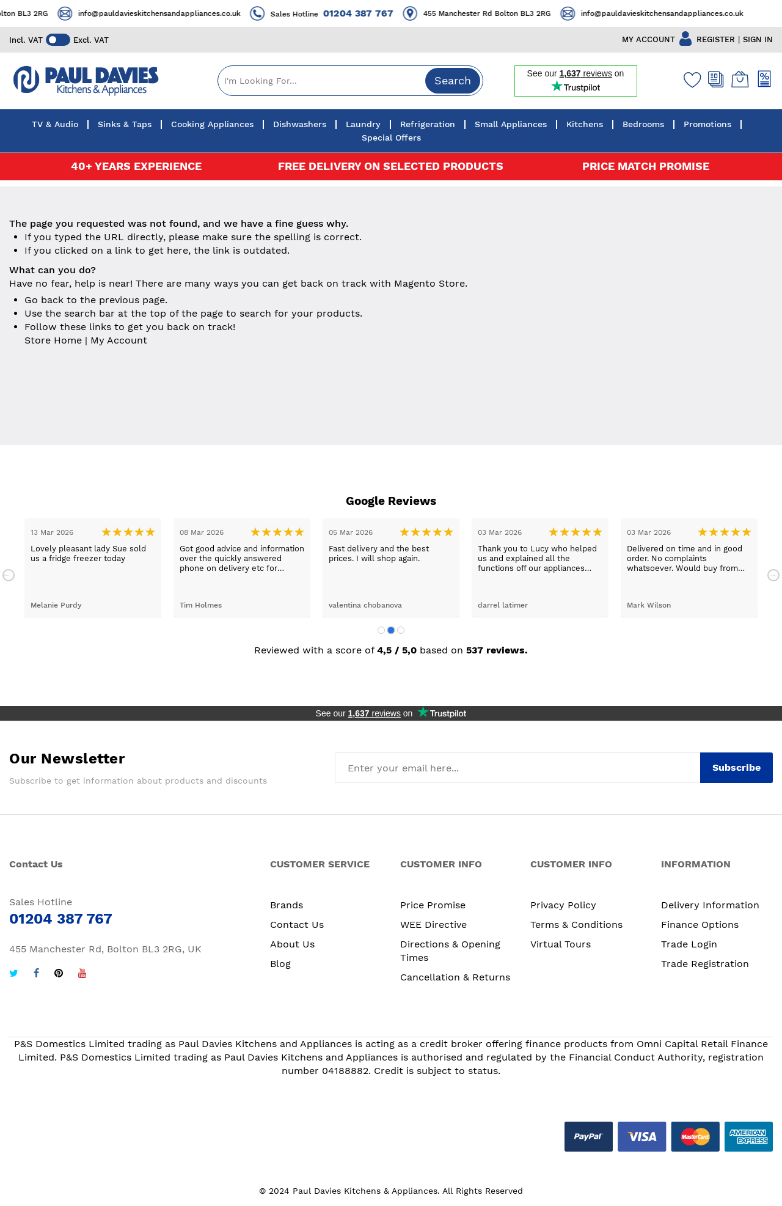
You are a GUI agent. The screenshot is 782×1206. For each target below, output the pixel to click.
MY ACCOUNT (648, 39)
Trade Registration (705, 963)
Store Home (53, 340)
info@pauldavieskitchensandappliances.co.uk (179, 13)
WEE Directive (433, 924)
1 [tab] (381, 630)
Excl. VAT (91, 40)
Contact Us (297, 924)
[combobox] (350, 80)
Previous (8, 575)
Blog (280, 963)
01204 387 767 (378, 13)
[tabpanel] (92, 567)
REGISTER (715, 39)
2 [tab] (391, 630)
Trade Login (689, 944)
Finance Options (700, 924)
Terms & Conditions (576, 924)
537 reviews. (497, 650)
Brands (286, 905)
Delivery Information (710, 905)
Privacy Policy (563, 905)
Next (773, 575)
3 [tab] (400, 630)
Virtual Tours (560, 944)
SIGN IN (758, 39)
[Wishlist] (690, 79)
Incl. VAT (26, 40)
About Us (292, 944)
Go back (44, 300)
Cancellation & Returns (455, 977)
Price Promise (433, 905)
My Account (118, 340)
